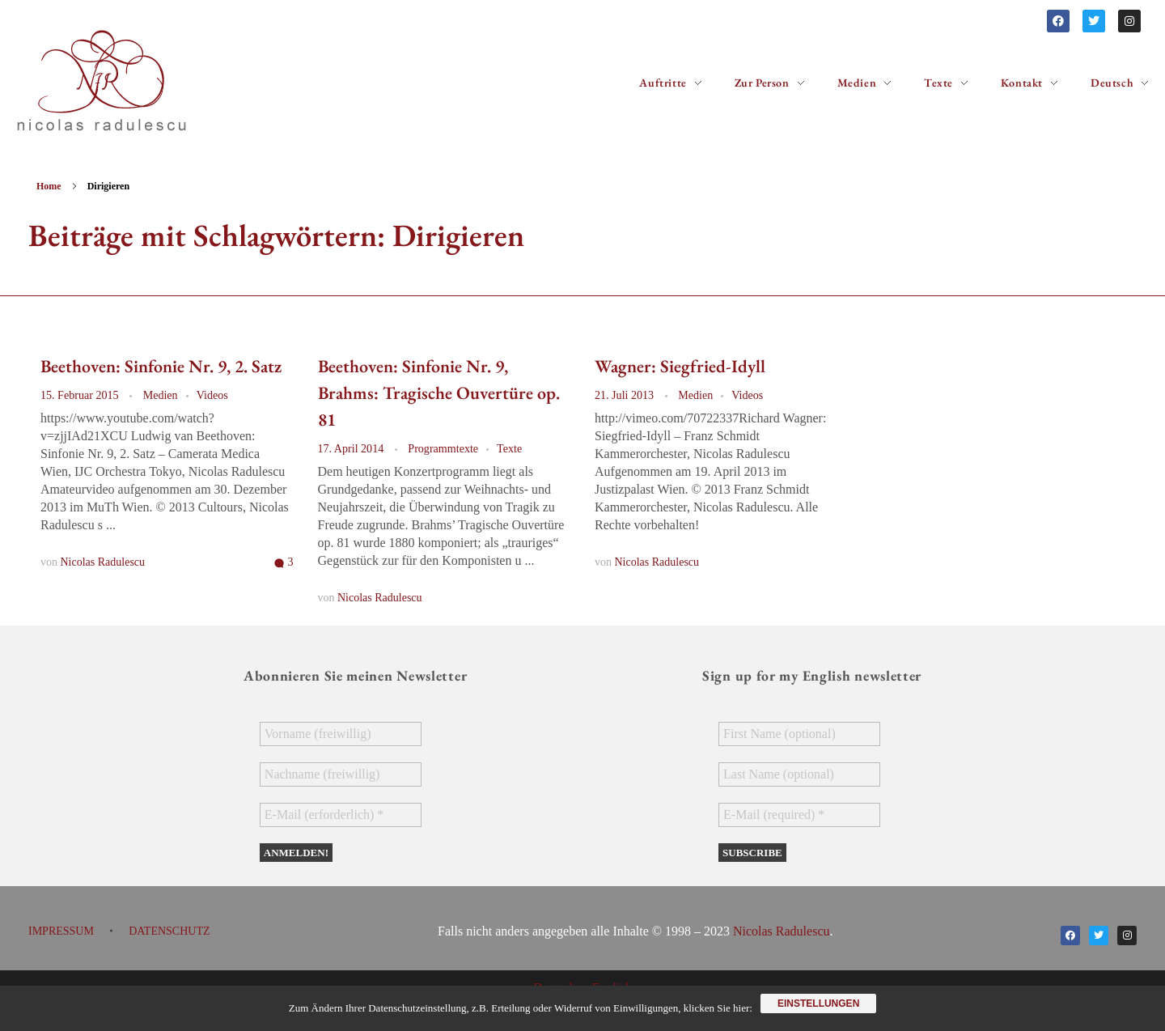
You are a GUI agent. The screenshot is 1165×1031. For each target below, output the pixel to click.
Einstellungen (818, 1003)
